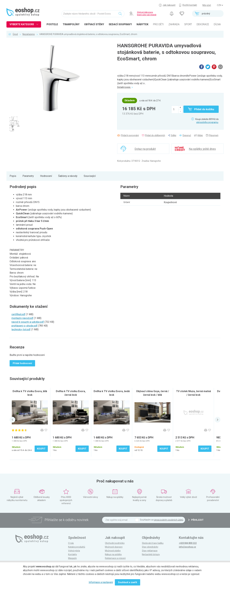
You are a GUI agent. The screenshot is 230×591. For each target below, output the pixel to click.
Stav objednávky (150, 547)
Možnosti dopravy (114, 547)
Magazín (72, 558)
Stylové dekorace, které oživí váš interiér (146, 13)
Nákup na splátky (113, 554)
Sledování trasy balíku (152, 543)
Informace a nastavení (101, 582)
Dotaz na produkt (145, 149)
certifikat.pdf (18, 314)
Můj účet (206, 5)
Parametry (28, 175)
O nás (71, 543)
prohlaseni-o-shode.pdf (24, 325)
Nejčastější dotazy (151, 554)
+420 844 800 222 (188, 543)
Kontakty (72, 554)
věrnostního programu (207, 122)
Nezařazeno (28, 34)
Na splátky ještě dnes (202, 149)
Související (90, 175)
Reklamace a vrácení (115, 558)
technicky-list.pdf (21, 329)
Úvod (15, 34)
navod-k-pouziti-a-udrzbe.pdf (27, 321)
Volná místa (74, 550)
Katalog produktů (76, 547)
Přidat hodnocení (22, 363)
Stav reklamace (149, 550)
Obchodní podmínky (115, 543)
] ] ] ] (220, 5)
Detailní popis (125, 87)
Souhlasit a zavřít (127, 582)
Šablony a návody (67, 175)
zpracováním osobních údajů (168, 520)
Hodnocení (46, 175)
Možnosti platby (113, 550)
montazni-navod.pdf (22, 318)
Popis (13, 175)
